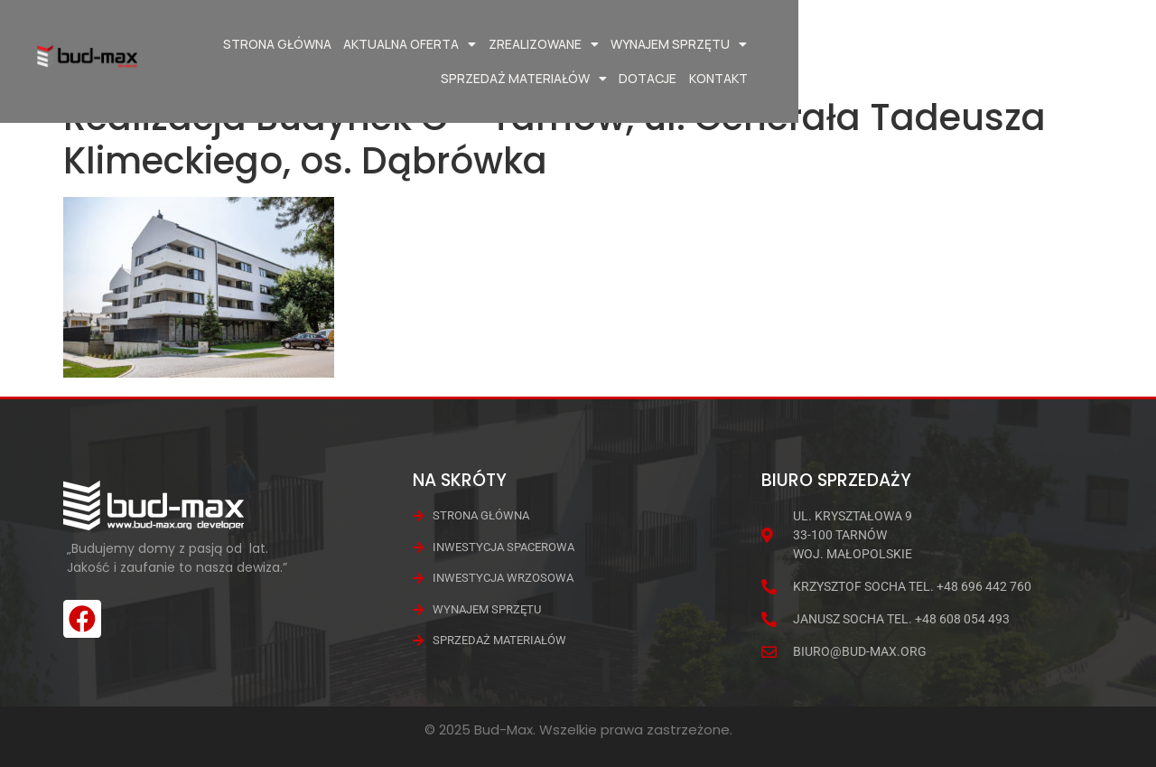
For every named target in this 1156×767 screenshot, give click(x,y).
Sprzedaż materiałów (869, 44)
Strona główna (303, 43)
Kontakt (1063, 43)
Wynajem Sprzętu (706, 44)
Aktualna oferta (436, 44)
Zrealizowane (570, 44)
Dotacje (993, 43)
